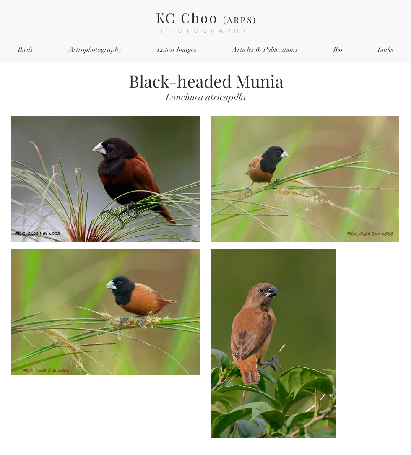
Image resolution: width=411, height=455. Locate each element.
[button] (25, 49)
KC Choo (206, 17)
